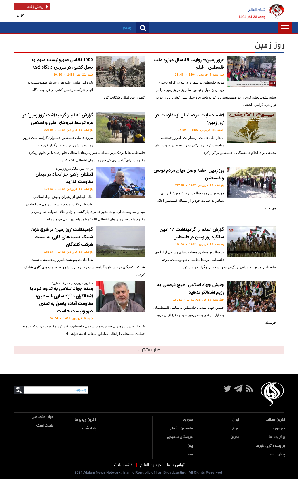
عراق (235, 428)
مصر (189, 454)
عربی (20, 15)
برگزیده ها (277, 437)
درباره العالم (150, 465)
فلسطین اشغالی (180, 428)
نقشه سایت (124, 465)
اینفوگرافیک (45, 426)
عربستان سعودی (180, 437)
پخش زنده (277, 454)
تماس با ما (176, 465)
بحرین (234, 437)
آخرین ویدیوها (85, 420)
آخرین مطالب (275, 420)
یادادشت (89, 428)
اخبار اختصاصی (42, 417)
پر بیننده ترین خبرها (270, 446)
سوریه (188, 420)
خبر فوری (278, 428)
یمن (190, 446)
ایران (235, 420)
